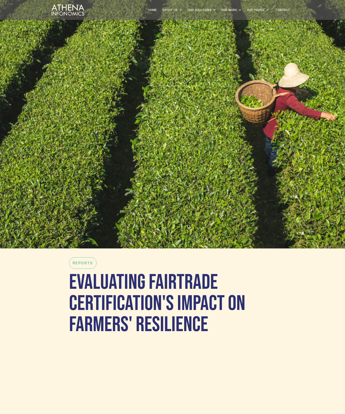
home (153, 10)
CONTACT (283, 10)
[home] (67, 10)
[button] (172, 10)
